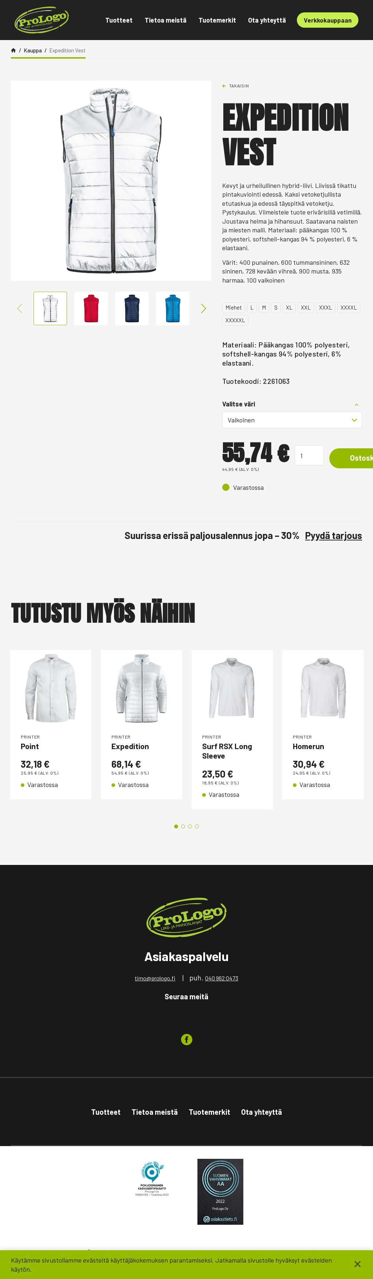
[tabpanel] (50, 731)
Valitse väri (238, 404)
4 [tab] (197, 831)
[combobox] (292, 420)
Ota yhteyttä (267, 20)
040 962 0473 (221, 982)
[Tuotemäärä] (309, 455)
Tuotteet (119, 20)
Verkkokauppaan (328, 20)
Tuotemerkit (217, 20)
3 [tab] (190, 831)
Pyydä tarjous (333, 535)
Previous (20, 308)
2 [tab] (183, 831)
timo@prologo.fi (155, 982)
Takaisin (239, 85)
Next (202, 308)
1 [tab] (176, 831)
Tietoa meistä (165, 20)
